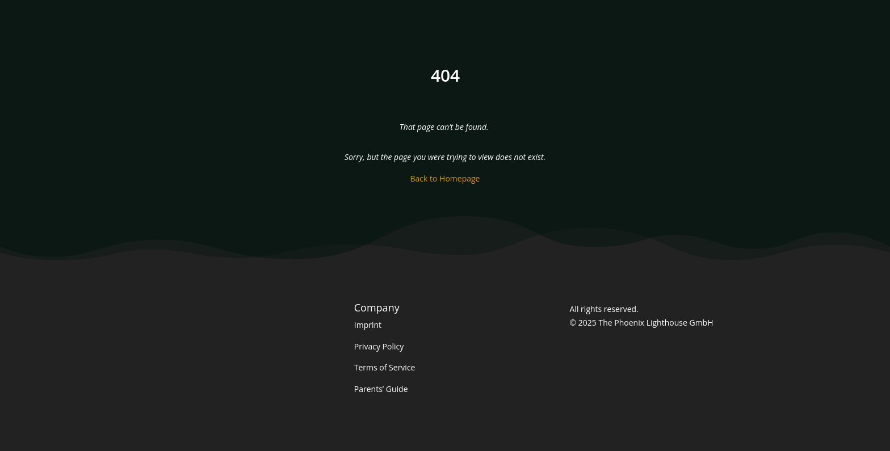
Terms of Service (384, 367)
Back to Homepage (445, 178)
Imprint (367, 324)
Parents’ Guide (381, 388)
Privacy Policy (379, 346)
